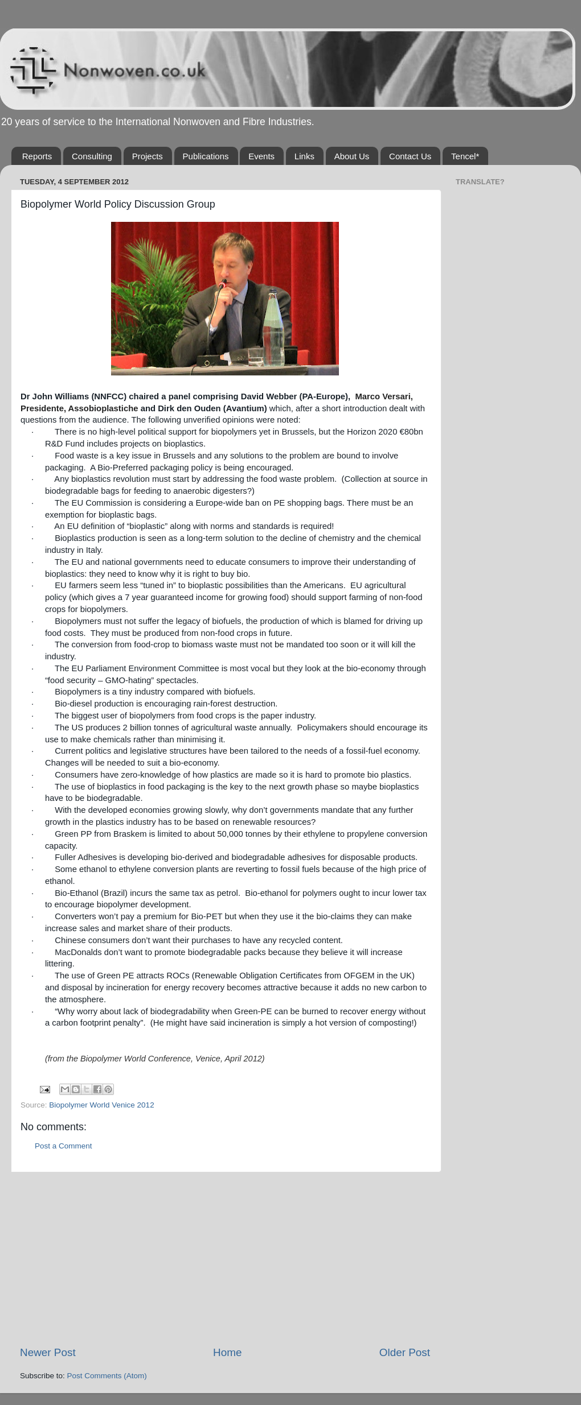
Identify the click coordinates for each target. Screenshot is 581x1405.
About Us (352, 156)
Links (304, 156)
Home (227, 1352)
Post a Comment (63, 1146)
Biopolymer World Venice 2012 (101, 1105)
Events (261, 156)
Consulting (92, 156)
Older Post (404, 1352)
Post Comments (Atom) (107, 1375)
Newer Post (48, 1352)
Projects (147, 156)
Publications (206, 156)
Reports (37, 156)
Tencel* (465, 156)
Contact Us (410, 156)
